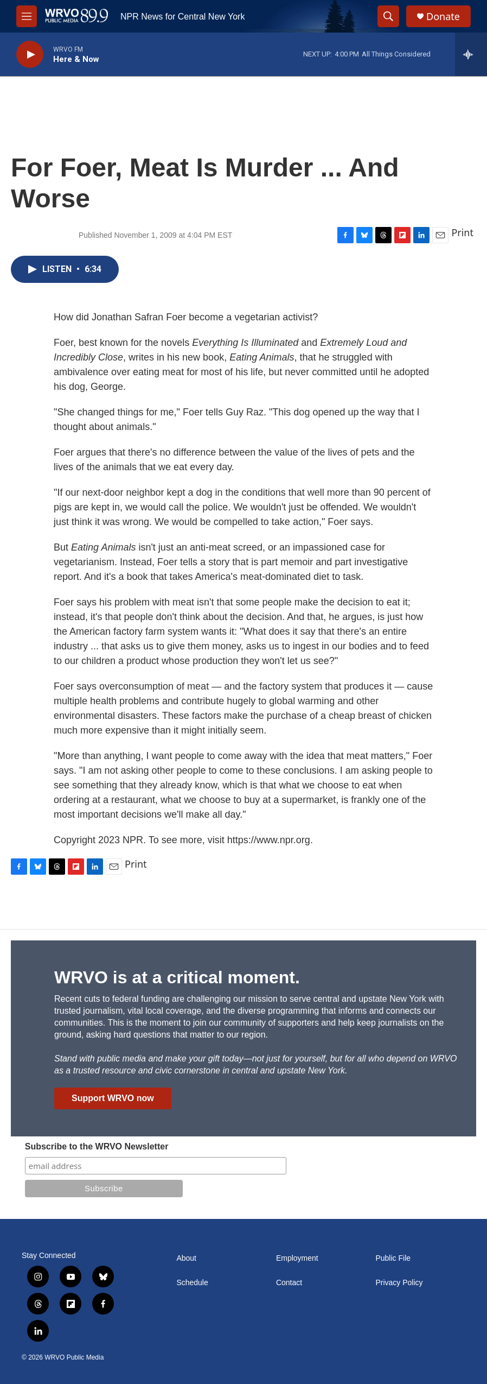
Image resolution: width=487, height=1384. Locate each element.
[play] (30, 54)
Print (462, 232)
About (186, 1258)
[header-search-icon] (388, 16)
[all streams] (471, 54)
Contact (289, 1283)
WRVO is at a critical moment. (177, 977)
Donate (443, 16)
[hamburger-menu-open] (26, 16)
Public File (393, 1258)
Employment (297, 1258)
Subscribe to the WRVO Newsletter (97, 1146)
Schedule (192, 1283)
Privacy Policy (398, 1283)
